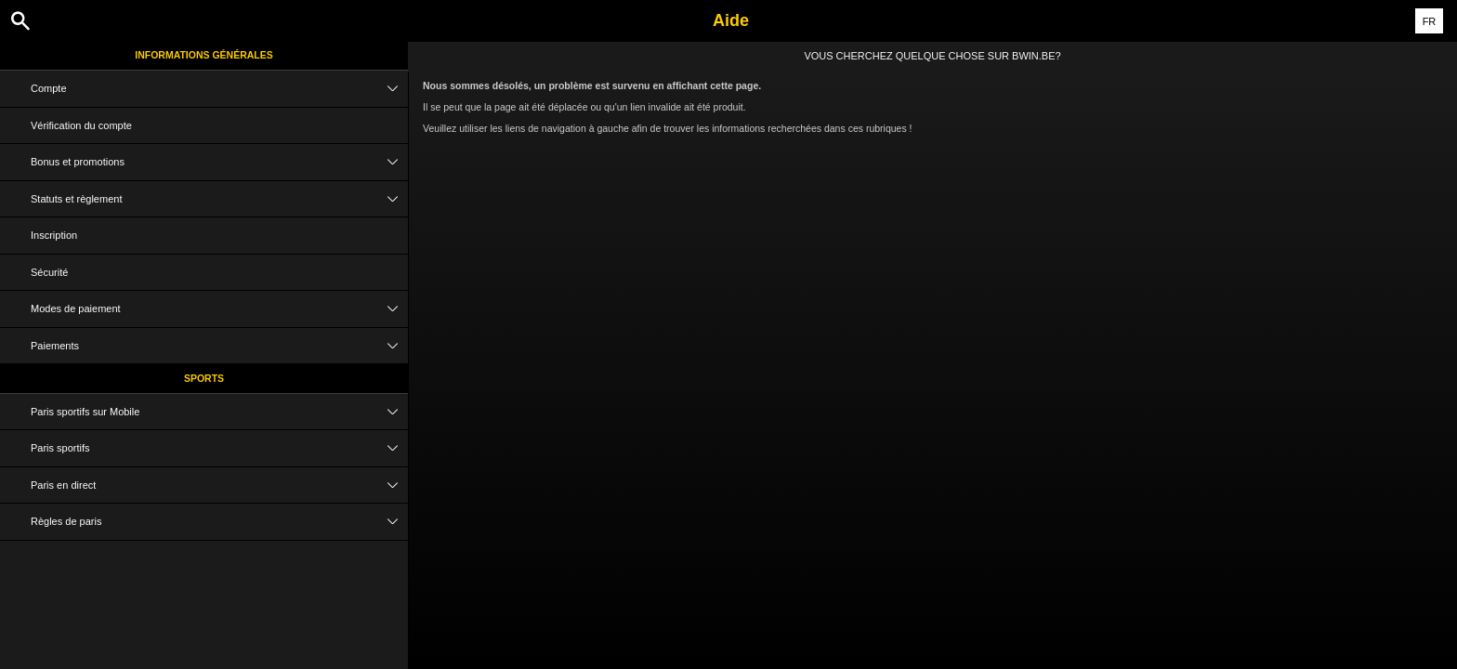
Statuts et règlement (219, 199)
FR (1430, 21)
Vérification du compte (81, 125)
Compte (219, 89)
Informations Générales (204, 54)
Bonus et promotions (219, 162)
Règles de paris (219, 522)
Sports (204, 378)
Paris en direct (219, 485)
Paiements (219, 346)
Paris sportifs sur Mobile (219, 412)
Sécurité (49, 272)
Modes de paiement (219, 309)
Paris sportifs (219, 448)
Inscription (54, 235)
